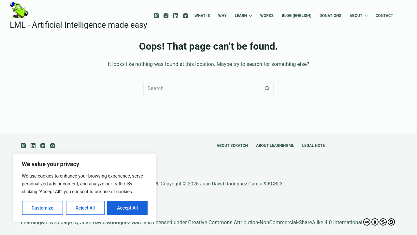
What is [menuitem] (202, 15)
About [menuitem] (359, 16)
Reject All (85, 208)
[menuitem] (401, 16)
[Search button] (267, 88)
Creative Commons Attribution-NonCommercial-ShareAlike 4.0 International (291, 222)
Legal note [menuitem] (313, 145)
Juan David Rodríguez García (231, 184)
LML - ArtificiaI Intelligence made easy (78, 25)
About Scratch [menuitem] (232, 145)
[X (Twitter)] (156, 15)
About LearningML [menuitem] (275, 145)
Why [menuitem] (222, 15)
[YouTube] (185, 15)
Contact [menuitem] (384, 15)
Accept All (127, 208)
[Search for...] (202, 88)
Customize (42, 208)
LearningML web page (46, 222)
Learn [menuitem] (244, 16)
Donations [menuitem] (330, 15)
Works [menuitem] (266, 15)
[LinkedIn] (175, 15)
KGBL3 (275, 184)
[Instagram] (166, 15)
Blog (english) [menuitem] (296, 15)
